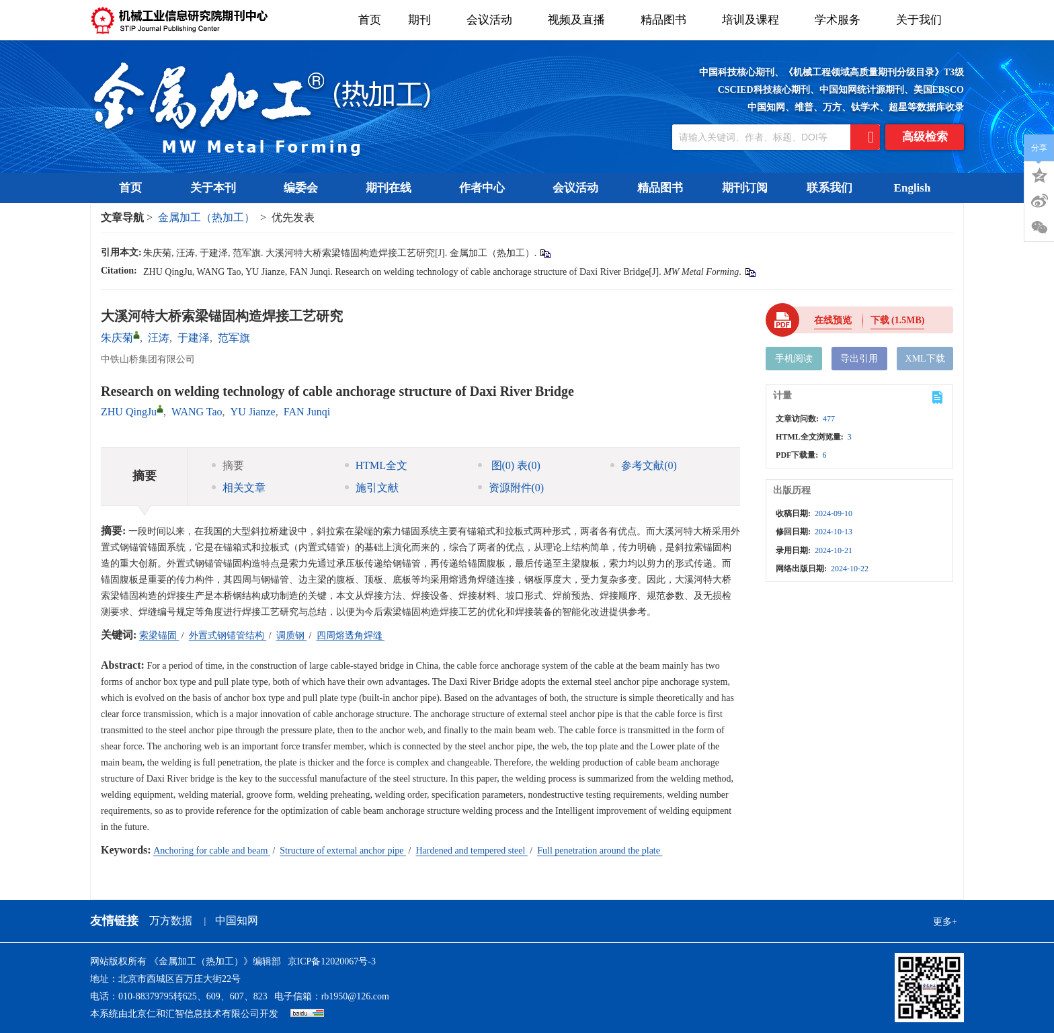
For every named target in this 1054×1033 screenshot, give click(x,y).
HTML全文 (376, 465)
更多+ (945, 922)
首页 (369, 19)
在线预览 (833, 320)
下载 (897, 320)
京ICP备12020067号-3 (332, 961)
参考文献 (643, 465)
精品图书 (668, 19)
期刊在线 (393, 187)
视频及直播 (581, 19)
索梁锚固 (159, 635)
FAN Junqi (307, 411)
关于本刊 (217, 187)
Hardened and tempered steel (471, 850)
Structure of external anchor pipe (343, 850)
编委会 (305, 187)
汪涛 (158, 337)
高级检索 (925, 136)
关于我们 (923, 19)
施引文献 (372, 487)
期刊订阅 (745, 187)
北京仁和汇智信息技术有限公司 (193, 1014)
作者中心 (486, 187)
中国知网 (236, 920)
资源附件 (511, 487)
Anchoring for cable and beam (211, 850)
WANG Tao (196, 411)
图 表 (509, 465)
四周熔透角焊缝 (351, 635)
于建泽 (193, 337)
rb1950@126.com (355, 996)
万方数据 (170, 920)
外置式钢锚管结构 (228, 635)
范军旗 (234, 337)
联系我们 (829, 187)
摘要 (228, 465)
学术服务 (842, 19)
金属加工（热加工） (206, 217)
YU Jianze (253, 411)
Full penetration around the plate (599, 850)
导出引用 (859, 359)
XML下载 (925, 359)
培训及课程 (755, 19)
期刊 (424, 19)
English (912, 187)
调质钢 (291, 635)
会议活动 (494, 19)
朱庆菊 (117, 337)
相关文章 (239, 487)
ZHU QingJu (129, 411)
